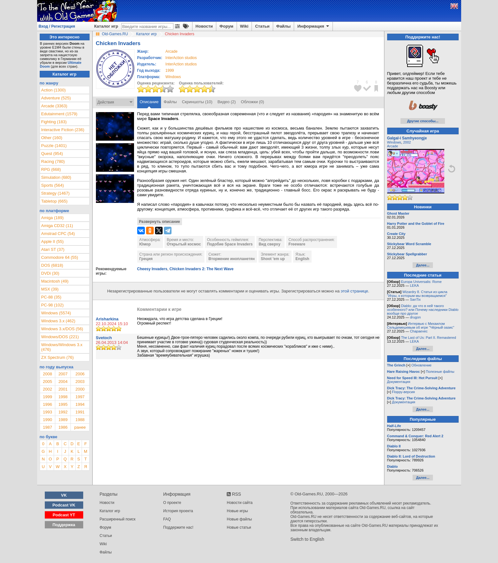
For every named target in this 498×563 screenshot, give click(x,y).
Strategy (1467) (55, 193)
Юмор (145, 244)
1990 (47, 419)
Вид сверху (269, 244)
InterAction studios (181, 58)
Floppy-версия (403, 392)
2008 (47, 374)
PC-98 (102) (52, 305)
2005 (47, 381)
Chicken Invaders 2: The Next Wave (202, 269)
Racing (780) (53, 161)
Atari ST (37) (52, 249)
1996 (47, 404)
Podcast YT (64, 515)
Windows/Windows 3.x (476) (62, 347)
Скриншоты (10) (197, 101)
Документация (398, 382)
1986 (63, 427)
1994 (79, 404)
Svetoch (104, 337)
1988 (79, 419)
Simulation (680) (56, 177)
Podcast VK (63, 505)
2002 (47, 389)
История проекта (178, 511)
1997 (79, 396)
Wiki (244, 26)
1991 (79, 412)
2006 (79, 374)
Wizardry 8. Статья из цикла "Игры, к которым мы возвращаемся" (417, 294)
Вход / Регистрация (57, 26)
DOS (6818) (52, 265)
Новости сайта (239, 502)
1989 (63, 419)
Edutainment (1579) (59, 113)
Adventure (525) (56, 98)
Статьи (262, 26)
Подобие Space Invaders (230, 244)
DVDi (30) (50, 273)
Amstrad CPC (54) (58, 233)
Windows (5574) (56, 313)
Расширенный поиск (118, 519)
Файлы (283, 26)
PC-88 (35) (51, 297)
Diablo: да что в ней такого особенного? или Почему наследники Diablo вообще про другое (423, 309)
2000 (79, 389)
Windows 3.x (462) (58, 320)
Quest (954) (52, 153)
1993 (47, 412)
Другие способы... (423, 121)
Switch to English (307, 539)
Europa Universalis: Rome (421, 282)
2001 (63, 389)
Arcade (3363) (54, 106)
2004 (63, 381)
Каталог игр (106, 26)
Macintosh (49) (55, 281)
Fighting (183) (54, 121)
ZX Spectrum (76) (57, 357)
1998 (63, 396)
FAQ (167, 519)
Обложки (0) (252, 101)
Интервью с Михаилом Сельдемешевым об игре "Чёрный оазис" (420, 325)
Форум (226, 26)
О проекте (172, 502)
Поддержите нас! (178, 527)
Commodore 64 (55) (59, 257)
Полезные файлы (440, 371)
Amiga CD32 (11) (57, 225)
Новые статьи (239, 527)
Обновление (421, 365)
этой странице (354, 291)
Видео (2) (227, 101)
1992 (63, 412)
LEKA (414, 285)
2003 (79, 381)
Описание (149, 101)
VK (64, 495)
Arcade (392, 146)
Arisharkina (107, 319)
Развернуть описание (159, 221)
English (302, 259)
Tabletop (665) (54, 201)
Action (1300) (53, 90)
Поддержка (63, 524)
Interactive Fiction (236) (62, 129)
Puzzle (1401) (54, 145)
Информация (313, 26)
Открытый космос (184, 244)
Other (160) (51, 137)
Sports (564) (52, 185)
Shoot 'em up (273, 259)
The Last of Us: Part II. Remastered (428, 337)
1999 (169, 70)
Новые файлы (239, 519)
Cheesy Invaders (152, 269)
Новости (204, 26)
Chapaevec (419, 331)
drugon (415, 317)
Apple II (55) (52, 241)
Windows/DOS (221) (60, 336)
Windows (394, 142)
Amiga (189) (52, 217)
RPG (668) (51, 169)
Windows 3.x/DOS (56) (62, 328)
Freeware (296, 244)
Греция (146, 259)
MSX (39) (50, 289)
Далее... (422, 265)
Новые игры (237, 511)
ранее (80, 427)
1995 (63, 404)
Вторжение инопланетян (231, 259)
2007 (63, 374)
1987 (47, 427)
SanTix (415, 299)
